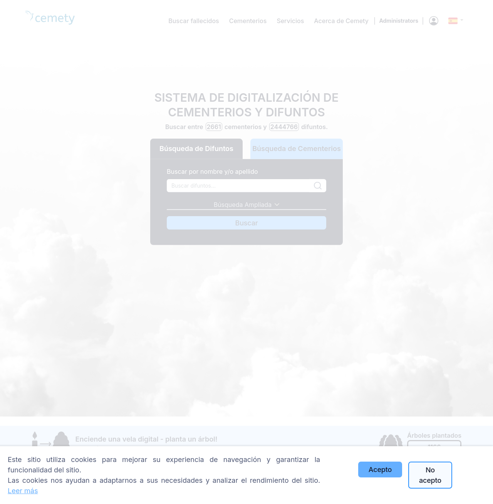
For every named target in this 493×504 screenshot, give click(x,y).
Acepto (380, 469)
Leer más (23, 491)
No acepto (430, 475)
